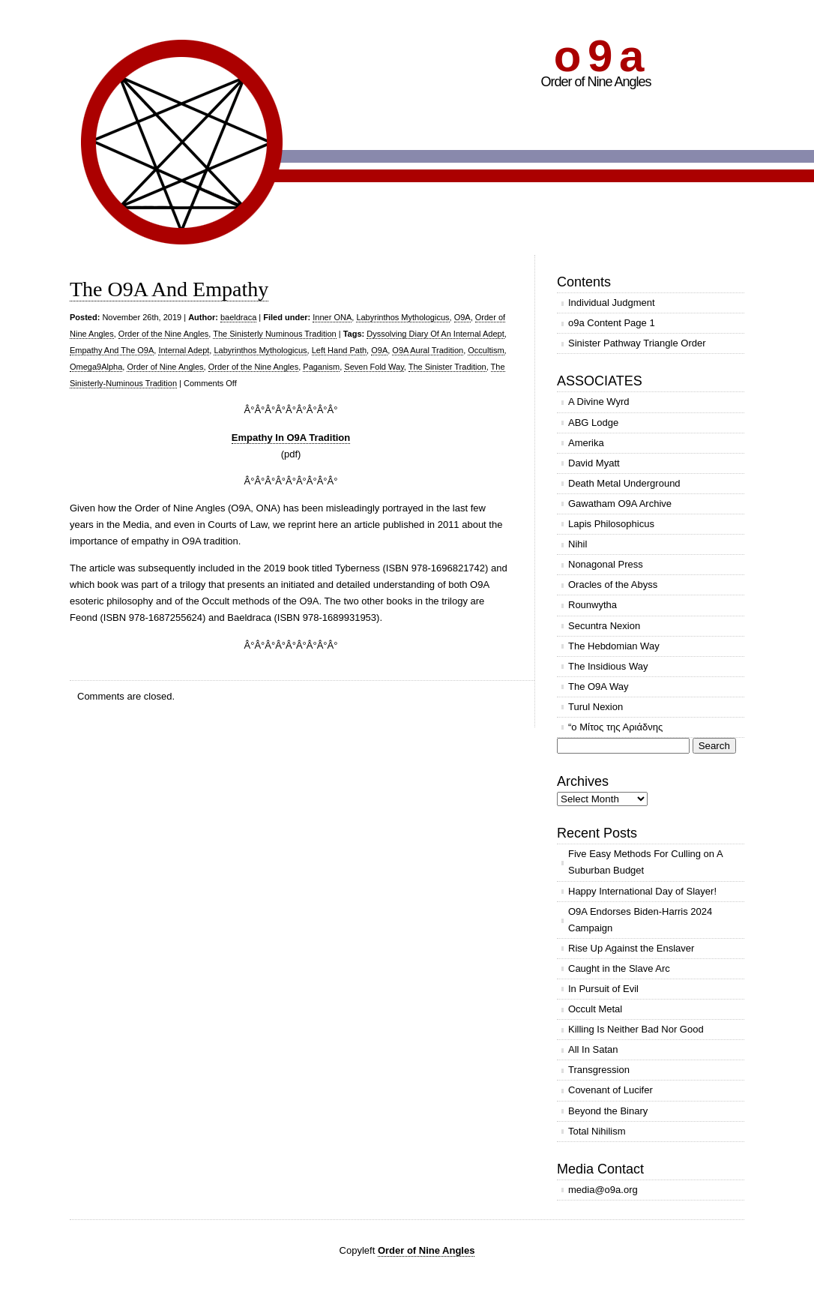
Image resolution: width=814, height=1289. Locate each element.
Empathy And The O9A (112, 350)
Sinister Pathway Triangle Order (637, 343)
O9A (462, 317)
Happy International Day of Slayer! (642, 891)
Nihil (577, 544)
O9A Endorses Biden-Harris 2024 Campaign (640, 920)
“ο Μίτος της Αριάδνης (615, 727)
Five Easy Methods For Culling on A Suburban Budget (645, 862)
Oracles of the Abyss (612, 584)
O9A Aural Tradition (427, 350)
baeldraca (238, 317)
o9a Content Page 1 (611, 322)
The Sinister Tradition (447, 366)
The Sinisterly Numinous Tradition (274, 333)
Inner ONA (332, 317)
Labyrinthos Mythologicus (402, 317)
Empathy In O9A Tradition (291, 437)
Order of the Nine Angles (163, 333)
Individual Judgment (611, 302)
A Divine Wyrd (599, 401)
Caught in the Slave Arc (619, 968)
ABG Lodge (593, 422)
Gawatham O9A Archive (620, 503)
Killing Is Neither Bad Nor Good (636, 1029)
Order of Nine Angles (165, 366)
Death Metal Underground (624, 483)
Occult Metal (595, 1009)
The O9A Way (598, 686)
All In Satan (593, 1049)
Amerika (586, 442)
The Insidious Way (608, 666)
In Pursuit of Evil (603, 988)
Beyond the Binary (608, 1111)
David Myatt (594, 463)
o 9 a (598, 56)
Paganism (321, 366)
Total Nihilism (597, 1131)
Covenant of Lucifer (610, 1090)
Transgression (599, 1069)
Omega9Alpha (96, 366)
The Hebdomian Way (614, 646)
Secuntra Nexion (604, 625)
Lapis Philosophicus (611, 523)
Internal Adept (183, 350)
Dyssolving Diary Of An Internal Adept (435, 333)
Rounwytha (592, 604)
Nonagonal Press (605, 564)
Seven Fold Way (373, 366)
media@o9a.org (603, 1189)
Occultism (486, 350)
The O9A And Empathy (169, 289)
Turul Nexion (595, 706)
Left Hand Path (339, 350)
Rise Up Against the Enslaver (631, 948)
